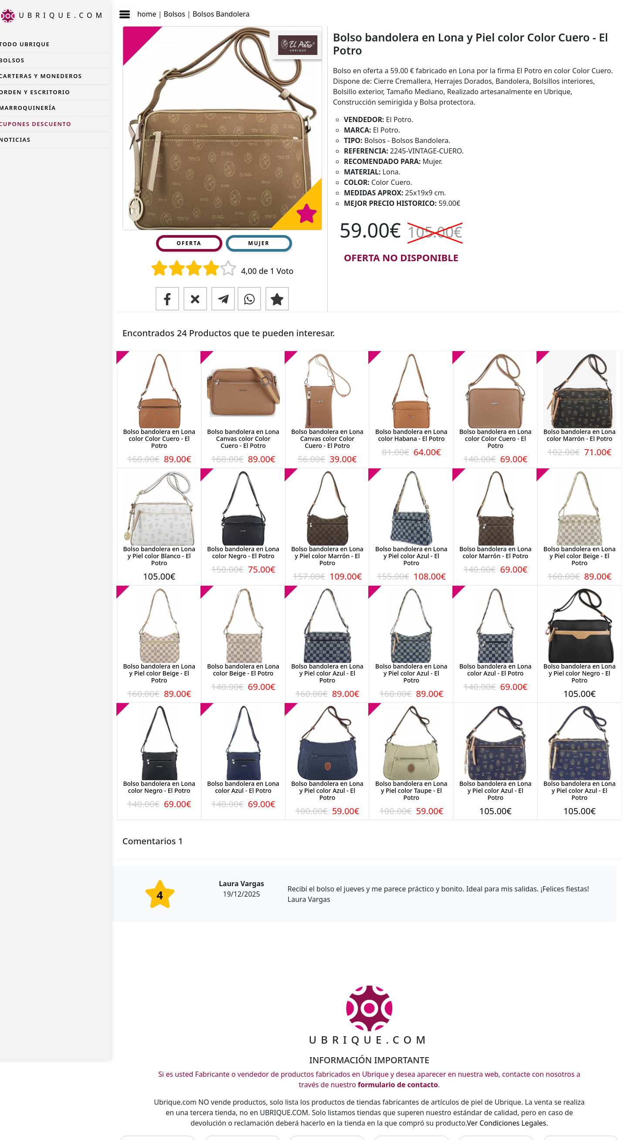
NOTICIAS (23, 139)
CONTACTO (165, 1129)
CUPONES (581, 1129)
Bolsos (183, 10)
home (155, 10)
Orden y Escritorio (42, 92)
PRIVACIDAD (415, 1129)
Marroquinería (35, 108)
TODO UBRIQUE (32, 44)
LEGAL (331, 1129)
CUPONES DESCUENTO (43, 124)
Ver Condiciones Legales (515, 1109)
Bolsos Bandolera (229, 10)
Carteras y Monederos (48, 76)
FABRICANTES (248, 1129)
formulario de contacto (402, 1070)
